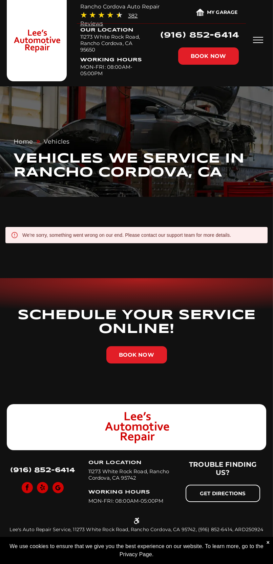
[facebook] (27, 488)
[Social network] (58, 488)
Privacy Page (136, 554)
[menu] (258, 40)
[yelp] (42, 488)
